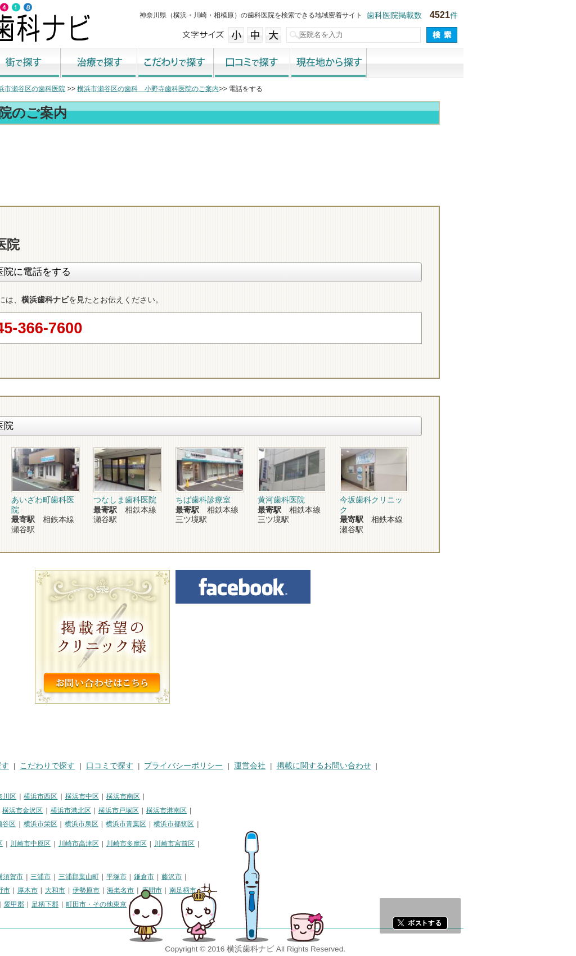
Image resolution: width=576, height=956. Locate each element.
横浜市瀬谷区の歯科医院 (141, 89)
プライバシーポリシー (295, 766)
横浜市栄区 (153, 824)
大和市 (168, 890)
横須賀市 (122, 877)
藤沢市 (284, 877)
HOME (17, 766)
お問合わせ (457, 195)
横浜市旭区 (22, 824)
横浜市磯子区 (87, 810)
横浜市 (16, 796)
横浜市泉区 (194, 824)
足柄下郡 (157, 904)
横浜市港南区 (279, 810)
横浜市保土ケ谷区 (33, 810)
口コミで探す (364, 63)
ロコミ (521, 195)
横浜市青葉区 (238, 824)
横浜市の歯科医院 (65, 89)
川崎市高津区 (191, 844)
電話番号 (392, 195)
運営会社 (362, 766)
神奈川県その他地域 (36, 877)
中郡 (67, 904)
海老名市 (232, 890)
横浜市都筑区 (286, 824)
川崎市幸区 (98, 844)
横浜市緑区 (63, 824)
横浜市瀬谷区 (108, 824)
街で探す (135, 63)
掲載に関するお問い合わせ (436, 766)
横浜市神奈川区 (105, 796)
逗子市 (84, 890)
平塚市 (229, 877)
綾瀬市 (16, 904)
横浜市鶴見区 (54, 796)
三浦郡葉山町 (191, 877)
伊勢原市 (198, 890)
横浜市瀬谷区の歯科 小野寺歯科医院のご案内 (260, 89)
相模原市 (87, 877)
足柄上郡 (95, 904)
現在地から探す (441, 63)
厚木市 (140, 890)
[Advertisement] (288, 158)
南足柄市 (295, 890)
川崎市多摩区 (239, 844)
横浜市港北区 (183, 810)
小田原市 (19, 890)
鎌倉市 (256, 877)
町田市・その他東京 (208, 904)
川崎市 (16, 844)
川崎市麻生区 (26, 857)
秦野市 (112, 890)
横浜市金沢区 (135, 810)
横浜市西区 (153, 796)
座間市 (264, 890)
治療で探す (211, 63)
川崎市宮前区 (287, 844)
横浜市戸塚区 (231, 810)
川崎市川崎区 (54, 844)
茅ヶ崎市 (53, 890)
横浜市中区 (195, 796)
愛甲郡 (126, 904)
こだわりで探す (288, 63)
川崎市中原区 (143, 844)
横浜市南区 (236, 796)
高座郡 (43, 904)
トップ (16, 89)
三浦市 (153, 877)
